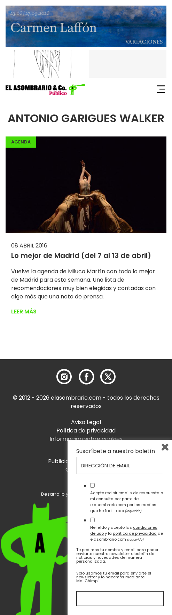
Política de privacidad (86, 431)
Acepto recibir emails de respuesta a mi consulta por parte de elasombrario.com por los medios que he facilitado (126, 501)
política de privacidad (135, 533)
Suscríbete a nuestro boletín (115, 451)
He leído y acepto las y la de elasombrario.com (126, 533)
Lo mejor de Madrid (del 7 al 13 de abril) (81, 255)
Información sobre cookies (86, 439)
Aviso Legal (86, 422)
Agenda (21, 142)
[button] (45, 89)
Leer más (24, 312)
